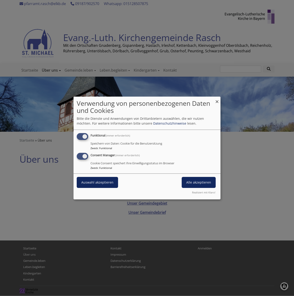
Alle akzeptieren (198, 182)
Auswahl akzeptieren (97, 182)
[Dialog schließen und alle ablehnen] (217, 99)
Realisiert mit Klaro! (203, 192)
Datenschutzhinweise (169, 123)
